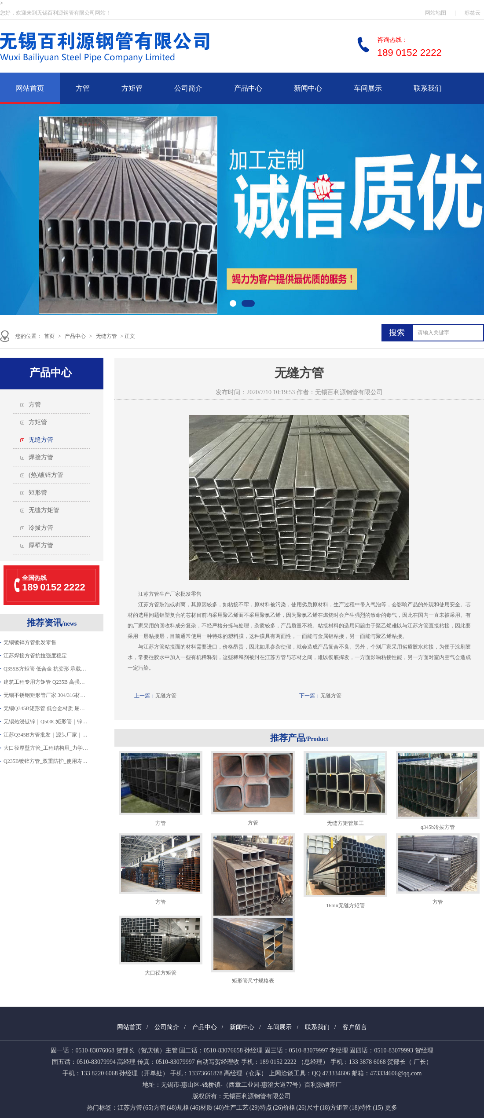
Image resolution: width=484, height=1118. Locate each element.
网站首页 (30, 88)
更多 (391, 1107)
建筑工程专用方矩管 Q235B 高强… (44, 682)
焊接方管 (41, 457)
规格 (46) (188, 1107)
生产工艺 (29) (242, 1107)
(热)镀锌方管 (46, 475)
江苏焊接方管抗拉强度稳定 (35, 655)
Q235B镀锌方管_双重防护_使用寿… (46, 761)
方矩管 (132, 88)
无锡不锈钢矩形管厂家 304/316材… (44, 695)
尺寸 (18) (318, 1107)
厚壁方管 (41, 545)
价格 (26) (294, 1107)
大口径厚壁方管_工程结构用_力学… (46, 748)
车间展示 (368, 88)
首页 (49, 336)
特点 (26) (271, 1107)
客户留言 (354, 1027)
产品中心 (248, 88)
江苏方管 (148, 604)
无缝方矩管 (44, 510)
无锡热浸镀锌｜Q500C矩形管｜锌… (46, 721)
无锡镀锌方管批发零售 (30, 642)
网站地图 (435, 13)
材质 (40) (212, 1107)
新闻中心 (308, 88)
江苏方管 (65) (135, 1107)
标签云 (472, 13)
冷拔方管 (41, 527)
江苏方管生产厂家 (159, 594)
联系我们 (428, 88)
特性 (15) (371, 1107)
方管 (83, 88)
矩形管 (38, 492)
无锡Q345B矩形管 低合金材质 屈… (44, 708)
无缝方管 (106, 336)
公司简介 (188, 88)
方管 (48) (165, 1107)
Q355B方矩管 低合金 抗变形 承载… (45, 669)
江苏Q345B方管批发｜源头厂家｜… (46, 735)
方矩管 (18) (344, 1107)
